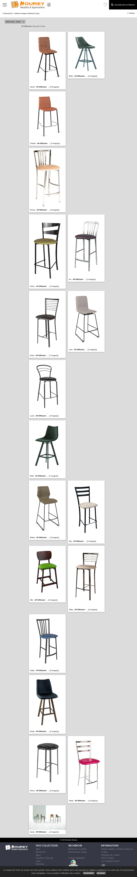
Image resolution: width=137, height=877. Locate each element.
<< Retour (131, 13)
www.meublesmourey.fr (110, 861)
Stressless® (40, 851)
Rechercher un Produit (123, 4)
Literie (38, 861)
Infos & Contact (107, 857)
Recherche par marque (77, 851)
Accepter (101, 873)
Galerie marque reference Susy (26, 13)
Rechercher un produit (77, 848)
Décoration (40, 863)
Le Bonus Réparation (76, 857)
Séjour (38, 854)
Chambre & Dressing (44, 857)
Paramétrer (88, 873)
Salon (38, 848)
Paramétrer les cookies (110, 854)
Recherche (8, 13)
